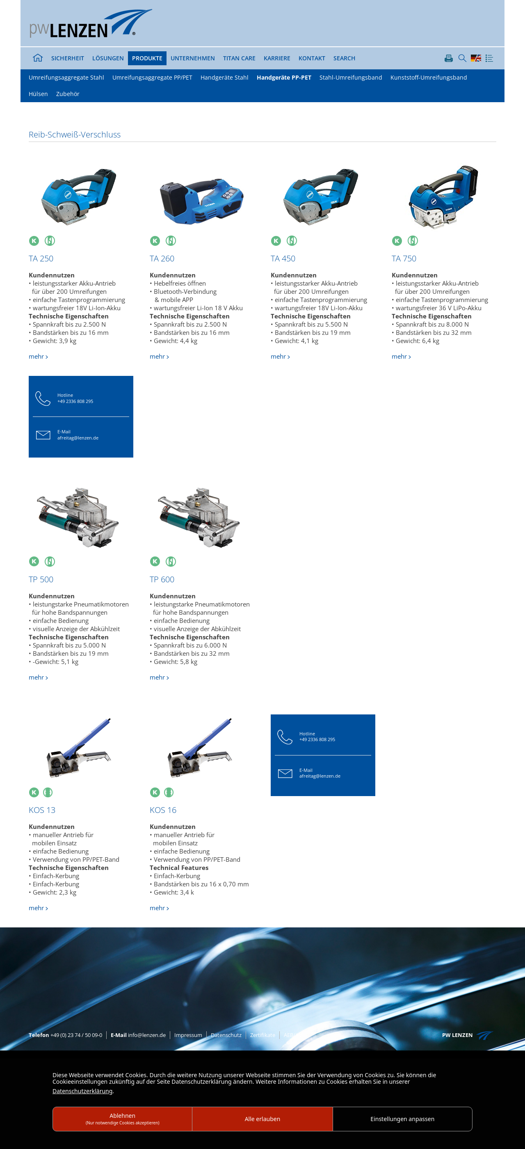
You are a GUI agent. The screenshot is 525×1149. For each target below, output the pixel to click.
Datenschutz (226, 1035)
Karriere (277, 58)
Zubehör (68, 94)
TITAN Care (239, 58)
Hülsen (38, 94)
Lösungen (108, 58)
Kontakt (312, 58)
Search (344, 58)
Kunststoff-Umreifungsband (428, 77)
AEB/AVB (294, 1035)
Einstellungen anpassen (402, 1119)
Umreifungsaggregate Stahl (66, 77)
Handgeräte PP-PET (284, 77)
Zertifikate (262, 1035)
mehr (36, 356)
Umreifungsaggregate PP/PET (152, 77)
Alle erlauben (263, 1119)
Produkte (147, 58)
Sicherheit (67, 58)
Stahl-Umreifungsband (351, 77)
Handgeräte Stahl (225, 77)
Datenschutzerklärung (82, 1091)
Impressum (188, 1035)
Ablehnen (123, 1118)
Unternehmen (193, 58)
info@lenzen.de (138, 1035)
